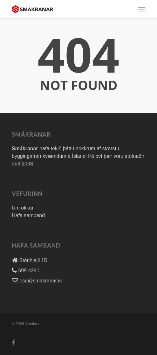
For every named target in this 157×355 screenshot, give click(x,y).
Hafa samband (28, 215)
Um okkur (22, 207)
